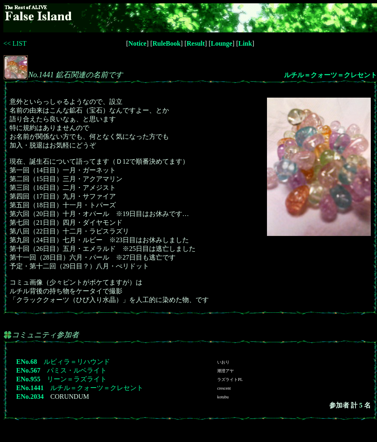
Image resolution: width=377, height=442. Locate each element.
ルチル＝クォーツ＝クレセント (330, 75)
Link (245, 43)
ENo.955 (28, 379)
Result (196, 43)
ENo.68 (26, 361)
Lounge (222, 43)
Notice (137, 43)
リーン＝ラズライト (77, 379)
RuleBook (166, 43)
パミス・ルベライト (77, 370)
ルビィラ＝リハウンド (77, 361)
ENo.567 (28, 370)
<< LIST (15, 43)
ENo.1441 (30, 387)
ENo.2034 (30, 396)
